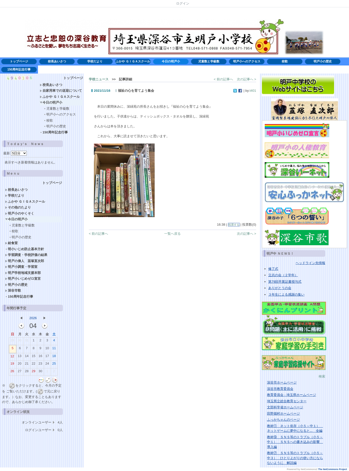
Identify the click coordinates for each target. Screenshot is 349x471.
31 (26, 341)
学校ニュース (99, 79)
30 (19, 341)
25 (54, 365)
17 (47, 357)
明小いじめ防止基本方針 (26, 249)
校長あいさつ (57, 61)
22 (33, 365)
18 (54, 357)
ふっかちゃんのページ (283, 419)
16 (40, 357)
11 (54, 349)
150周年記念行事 (19, 69)
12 (12, 357)
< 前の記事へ (223, 79)
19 (12, 365)
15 (33, 357)
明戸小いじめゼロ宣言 (23, 278)
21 (26, 365)
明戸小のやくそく (19, 213)
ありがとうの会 (279, 288)
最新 (15, 153)
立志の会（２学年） (283, 275)
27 (19, 372)
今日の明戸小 (171, 61)
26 (12, 372)
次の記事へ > (246, 79)
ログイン (182, 3)
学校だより (96, 61)
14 (26, 357)
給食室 (11, 243)
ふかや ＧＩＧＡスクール (133, 61)
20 (19, 365)
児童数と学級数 (208, 61)
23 (40, 365)
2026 (33, 318)
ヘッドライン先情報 (310, 263)
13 (19, 357)
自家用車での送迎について (61, 90)
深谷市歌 (13, 290)
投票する (233, 224)
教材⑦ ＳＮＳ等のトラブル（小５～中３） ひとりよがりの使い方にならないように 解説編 (295, 458)
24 (47, 365)
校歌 (285, 61)
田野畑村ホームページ (283, 413)
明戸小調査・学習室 (21, 267)
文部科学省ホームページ (285, 407)
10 (47, 349)
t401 (253, 90)
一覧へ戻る (172, 234)
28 (26, 372)
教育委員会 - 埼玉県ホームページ (291, 395)
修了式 (273, 269)
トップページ (19, 61)
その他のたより (18, 207)
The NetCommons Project (332, 469)
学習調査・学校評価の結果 (26, 255)
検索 (322, 376)
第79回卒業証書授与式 (284, 282)
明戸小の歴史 (323, 61)
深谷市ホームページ (282, 382)
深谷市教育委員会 (280, 389)
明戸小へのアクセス (246, 61)
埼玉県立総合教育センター (286, 401)
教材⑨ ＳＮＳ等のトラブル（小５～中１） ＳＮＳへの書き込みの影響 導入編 (295, 442)
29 (12, 341)
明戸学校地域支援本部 (23, 273)
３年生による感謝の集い (286, 294)
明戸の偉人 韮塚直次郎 (24, 261)
